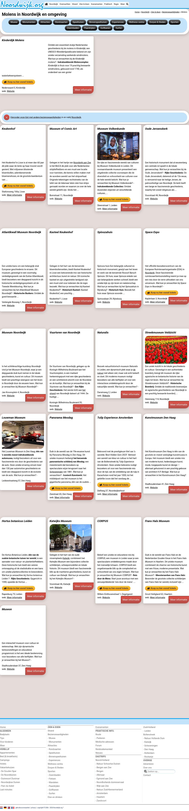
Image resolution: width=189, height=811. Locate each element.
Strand (75, 4)
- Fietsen (52, 779)
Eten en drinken (55, 797)
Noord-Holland (102, 760)
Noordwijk (53, 4)
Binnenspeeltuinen (98, 22)
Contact (147, 775)
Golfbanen (105, 28)
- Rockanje (148, 757)
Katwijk (66, 558)
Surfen (119, 28)
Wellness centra (136, 22)
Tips (2, 738)
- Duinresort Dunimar (9, 778)
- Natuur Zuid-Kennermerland (109, 789)
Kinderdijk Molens (13, 40)
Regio (116, 4)
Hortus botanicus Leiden (17, 521)
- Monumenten (55, 742)
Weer (122, 4)
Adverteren (148, 764)
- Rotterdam (148, 753)
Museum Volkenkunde (111, 128)
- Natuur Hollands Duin (154, 738)
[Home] (46, 4)
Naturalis (103, 332)
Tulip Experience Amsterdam (115, 417)
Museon (7, 609)
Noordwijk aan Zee (82, 162)
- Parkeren (100, 738)
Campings (5, 760)
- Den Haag (148, 749)
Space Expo (152, 232)
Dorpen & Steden (157, 22)
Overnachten (65, 4)
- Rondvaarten (54, 749)
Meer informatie (83, 89)
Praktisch (108, 4)
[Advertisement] (88, 102)
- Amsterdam (102, 793)
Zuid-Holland (149, 727)
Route (98, 734)
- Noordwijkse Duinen (10, 782)
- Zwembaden (54, 775)
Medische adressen (105, 742)
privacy (33, 807)
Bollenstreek (149, 734)
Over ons (147, 767)
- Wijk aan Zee (102, 786)
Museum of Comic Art (63, 128)
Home (3, 727)
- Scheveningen (150, 745)
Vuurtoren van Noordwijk (65, 332)
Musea (14, 22)
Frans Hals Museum (157, 521)
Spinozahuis (104, 232)
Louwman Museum (13, 417)
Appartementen (7, 753)
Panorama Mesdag (61, 417)
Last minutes (6, 789)
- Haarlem (100, 797)
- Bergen (99, 771)
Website (11, 91)
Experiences (118, 22)
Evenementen (96, 4)
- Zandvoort (101, 800)
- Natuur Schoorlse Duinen (108, 764)
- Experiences (54, 760)
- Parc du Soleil (7, 786)
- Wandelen (53, 782)
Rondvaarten (61, 22)
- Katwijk (147, 742)
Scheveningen (56, 472)
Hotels (3, 764)
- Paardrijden (54, 786)
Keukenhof (8, 128)
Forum (99, 745)
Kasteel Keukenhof (61, 232)
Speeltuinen (78, 22)
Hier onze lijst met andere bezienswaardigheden (35, 117)
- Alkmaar (100, 775)
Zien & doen (84, 4)
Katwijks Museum (61, 521)
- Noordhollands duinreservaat (110, 782)
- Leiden (147, 731)
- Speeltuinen (54, 753)
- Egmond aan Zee (104, 778)
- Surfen (51, 793)
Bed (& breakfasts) (9, 756)
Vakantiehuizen (7, 767)
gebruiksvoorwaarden (23, 807)
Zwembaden (73, 28)
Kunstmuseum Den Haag (160, 417)
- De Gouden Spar (8, 771)
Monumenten (29, 22)
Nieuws (99, 753)
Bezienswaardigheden (58, 734)
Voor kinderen (6, 742)
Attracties (45, 22)
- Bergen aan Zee (103, 767)
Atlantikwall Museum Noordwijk (21, 232)
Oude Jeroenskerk (156, 128)
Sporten (174, 22)
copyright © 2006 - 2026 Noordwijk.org (50, 807)
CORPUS (102, 521)
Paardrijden (89, 28)
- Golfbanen (53, 790)
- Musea (51, 738)
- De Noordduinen (8, 775)
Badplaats (4, 734)
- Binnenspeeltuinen (57, 756)
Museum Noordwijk (14, 332)
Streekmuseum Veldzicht (160, 332)
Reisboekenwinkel (104, 749)
